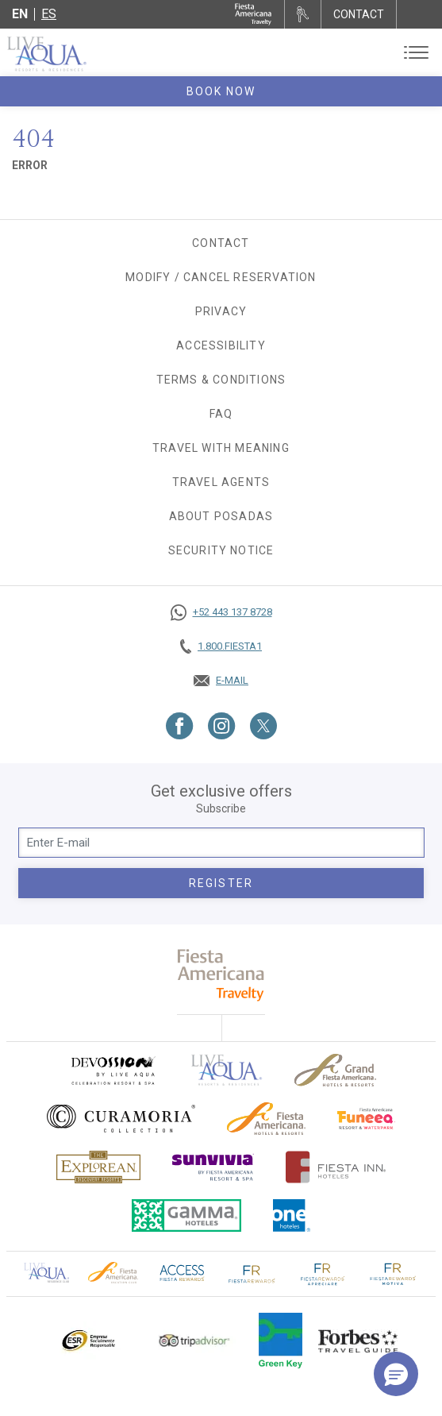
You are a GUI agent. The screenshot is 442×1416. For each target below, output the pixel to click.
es (48, 13)
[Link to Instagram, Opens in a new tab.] (222, 725)
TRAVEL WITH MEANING (221, 448)
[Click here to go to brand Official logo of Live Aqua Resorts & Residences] (227, 1070)
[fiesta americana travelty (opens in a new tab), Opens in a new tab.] (221, 974)
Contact (220, 243)
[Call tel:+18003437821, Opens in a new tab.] (221, 646)
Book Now (221, 91)
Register (221, 883)
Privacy (221, 311)
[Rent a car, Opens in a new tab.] (303, 14)
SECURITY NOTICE (221, 550)
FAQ (221, 413)
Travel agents (221, 482)
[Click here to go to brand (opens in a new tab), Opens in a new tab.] (113, 1070)
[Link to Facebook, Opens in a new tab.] (180, 725)
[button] (396, 1374)
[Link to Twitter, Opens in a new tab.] (263, 725)
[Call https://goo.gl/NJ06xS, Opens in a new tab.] (221, 612)
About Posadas (221, 516)
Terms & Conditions (221, 379)
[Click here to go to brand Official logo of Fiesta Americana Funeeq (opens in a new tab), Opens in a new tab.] (366, 1118)
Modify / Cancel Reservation (220, 277)
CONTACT (358, 14)
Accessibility (221, 345)
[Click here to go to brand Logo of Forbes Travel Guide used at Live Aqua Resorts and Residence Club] (358, 1340)
